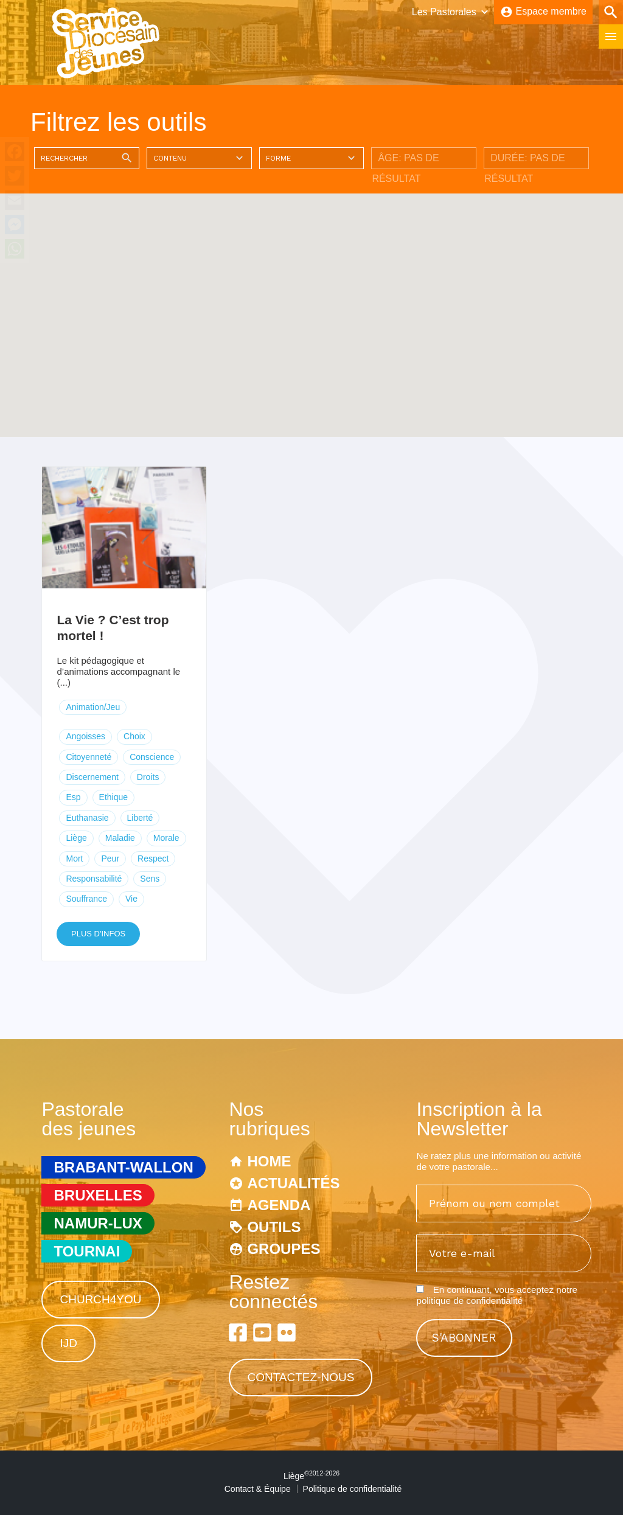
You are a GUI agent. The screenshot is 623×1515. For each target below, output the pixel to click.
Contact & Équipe (257, 1489)
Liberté (140, 818)
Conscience (152, 757)
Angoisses (85, 736)
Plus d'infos (98, 933)
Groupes (283, 1249)
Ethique (113, 797)
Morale (166, 838)
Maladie (120, 838)
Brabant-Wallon (123, 1167)
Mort (74, 858)
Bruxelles (98, 1195)
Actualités (293, 1183)
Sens (149, 878)
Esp (73, 797)
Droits (148, 777)
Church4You (100, 1299)
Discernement (92, 777)
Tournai (87, 1251)
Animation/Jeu (93, 707)
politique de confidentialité (469, 1300)
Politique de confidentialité (352, 1489)
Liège (76, 838)
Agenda (278, 1205)
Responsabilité (94, 878)
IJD (68, 1343)
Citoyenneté (88, 757)
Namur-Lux (98, 1223)
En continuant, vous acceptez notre (496, 1295)
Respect (153, 858)
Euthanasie (87, 818)
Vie (131, 899)
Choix (134, 736)
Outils (274, 1227)
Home (269, 1161)
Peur (110, 858)
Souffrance (86, 899)
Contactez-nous (300, 1377)
